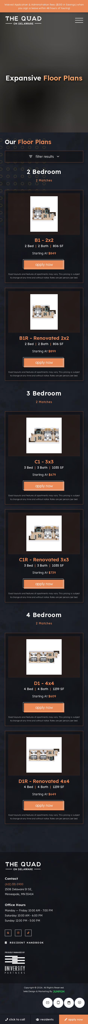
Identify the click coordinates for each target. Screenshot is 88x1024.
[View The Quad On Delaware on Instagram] (18, 933)
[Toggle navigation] (79, 20)
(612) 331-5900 (14, 884)
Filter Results (44, 156)
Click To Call (15, 1019)
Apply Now (44, 264)
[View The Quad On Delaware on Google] (8, 933)
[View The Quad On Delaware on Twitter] (28, 933)
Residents (45, 1019)
